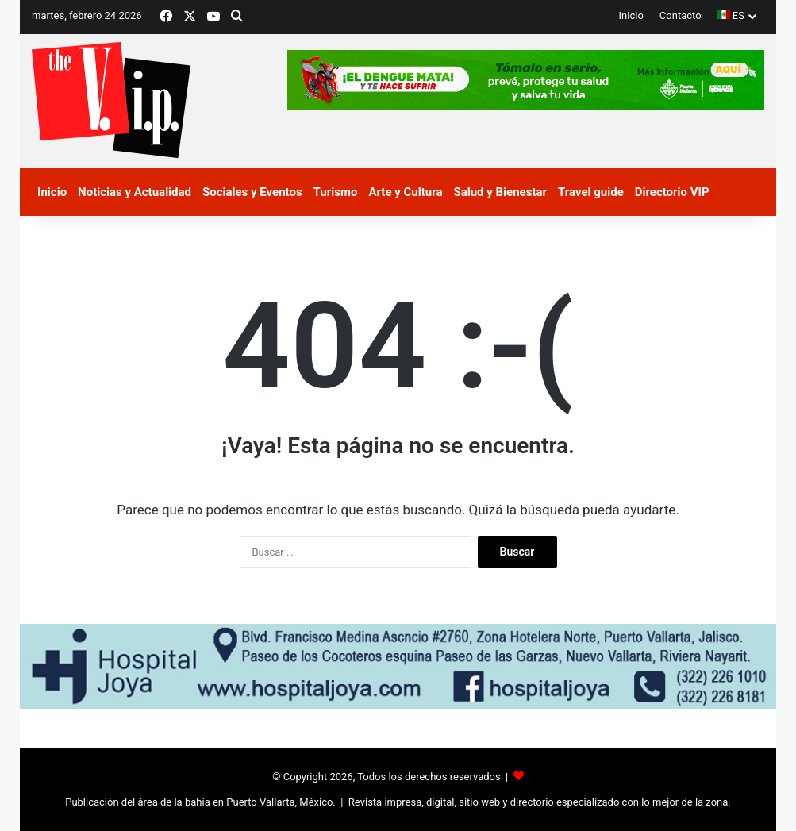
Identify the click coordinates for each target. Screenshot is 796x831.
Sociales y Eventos (252, 192)
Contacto (680, 15)
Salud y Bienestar (500, 192)
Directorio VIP (672, 192)
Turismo (335, 192)
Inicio (631, 15)
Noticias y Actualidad (134, 192)
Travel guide (591, 192)
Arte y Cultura (405, 192)
